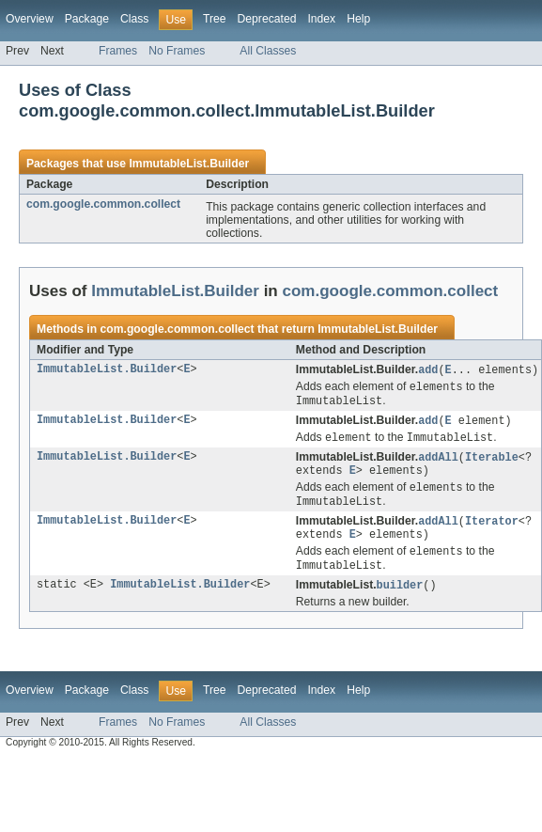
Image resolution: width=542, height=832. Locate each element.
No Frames (176, 50)
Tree (214, 18)
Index (321, 18)
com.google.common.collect (103, 204)
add (428, 370)
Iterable (492, 462)
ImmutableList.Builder (189, 163)
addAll (438, 462)
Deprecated (267, 18)
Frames (118, 50)
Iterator (492, 531)
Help (358, 18)
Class (134, 18)
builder (400, 599)
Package (87, 18)
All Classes (268, 50)
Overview (30, 18)
